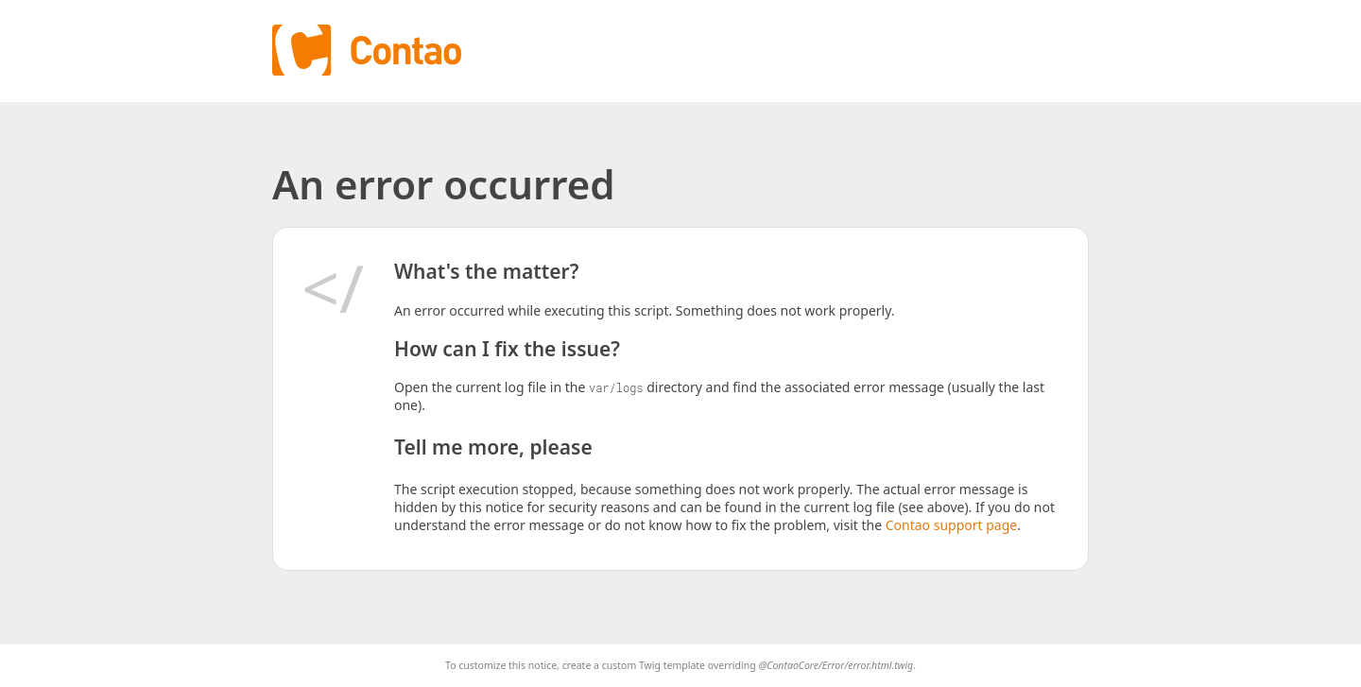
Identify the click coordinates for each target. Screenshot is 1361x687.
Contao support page (951, 525)
